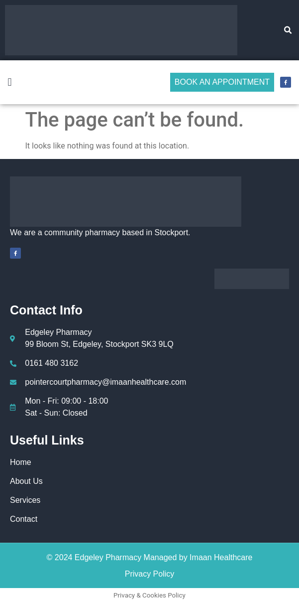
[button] (288, 30)
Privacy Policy (150, 574)
